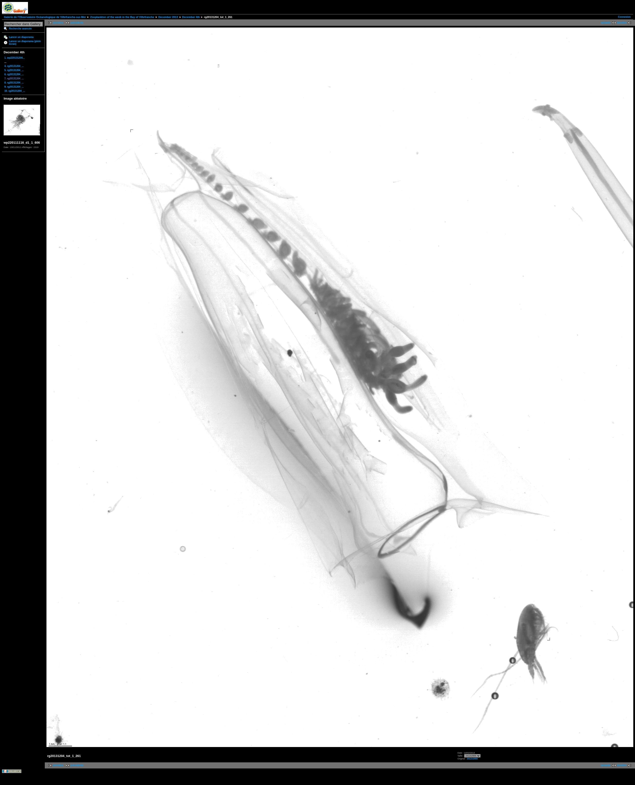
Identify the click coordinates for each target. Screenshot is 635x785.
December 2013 (168, 17)
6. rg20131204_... (14, 74)
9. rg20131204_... (14, 86)
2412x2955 (472, 758)
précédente (77, 22)
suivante (606, 22)
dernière (622, 22)
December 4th (191, 17)
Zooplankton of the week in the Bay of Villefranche (122, 17)
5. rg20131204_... (14, 70)
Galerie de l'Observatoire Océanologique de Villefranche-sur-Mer (45, 17)
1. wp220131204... (14, 57)
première (58, 22)
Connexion (624, 17)
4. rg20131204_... (14, 66)
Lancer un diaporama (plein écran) (25, 42)
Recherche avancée (20, 28)
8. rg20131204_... (14, 82)
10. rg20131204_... (14, 91)
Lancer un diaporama (21, 37)
